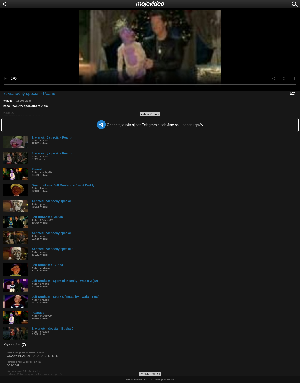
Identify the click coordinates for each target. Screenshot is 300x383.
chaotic (7, 100)
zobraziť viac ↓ (150, 113)
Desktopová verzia (164, 379)
